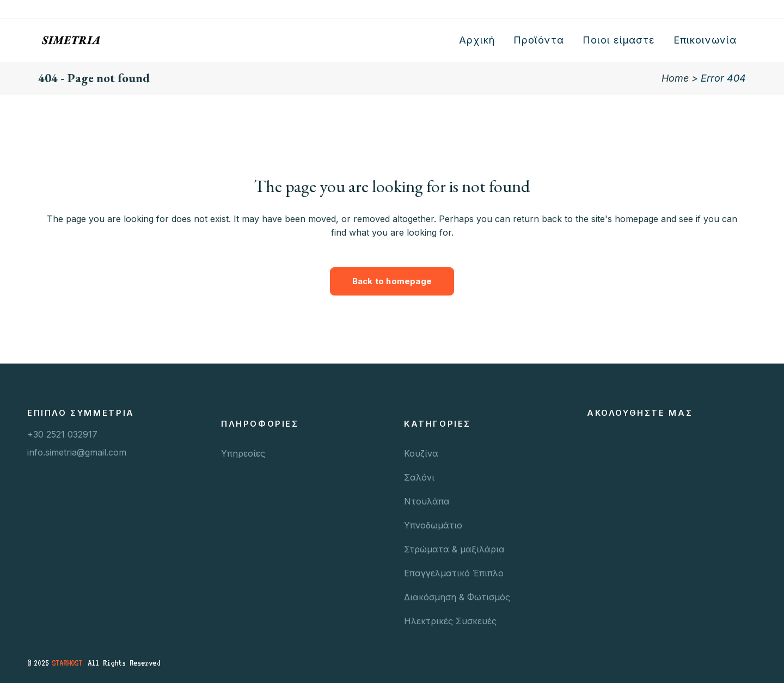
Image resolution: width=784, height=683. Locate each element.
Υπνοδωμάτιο (433, 525)
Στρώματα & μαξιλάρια (454, 549)
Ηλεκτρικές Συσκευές (450, 621)
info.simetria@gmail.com (76, 452)
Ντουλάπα (427, 501)
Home (675, 78)
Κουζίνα (421, 453)
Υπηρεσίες (243, 453)
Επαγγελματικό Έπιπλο (454, 573)
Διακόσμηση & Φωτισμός (457, 597)
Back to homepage (392, 281)
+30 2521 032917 (62, 434)
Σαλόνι (419, 477)
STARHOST (67, 663)
